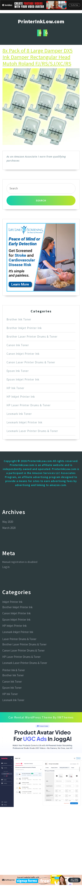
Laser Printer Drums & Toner (19, 639)
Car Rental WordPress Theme (30, 717)
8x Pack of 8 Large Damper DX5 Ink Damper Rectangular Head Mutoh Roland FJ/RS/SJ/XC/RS (37, 57)
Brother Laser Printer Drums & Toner (32, 336)
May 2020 (7, 522)
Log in (6, 567)
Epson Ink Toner (18, 371)
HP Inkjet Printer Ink (21, 396)
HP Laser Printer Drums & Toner (29, 405)
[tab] (39, 33)
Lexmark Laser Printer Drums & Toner (32, 431)
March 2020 (9, 528)
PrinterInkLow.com (41, 21)
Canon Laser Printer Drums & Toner (31, 362)
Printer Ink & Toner (13, 670)
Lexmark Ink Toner (19, 414)
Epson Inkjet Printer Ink (23, 379)
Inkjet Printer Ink (12, 602)
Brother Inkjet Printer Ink (24, 328)
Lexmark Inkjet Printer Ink (24, 422)
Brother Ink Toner (19, 319)
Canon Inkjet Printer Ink (23, 354)
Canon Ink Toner (18, 345)
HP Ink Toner (15, 388)
